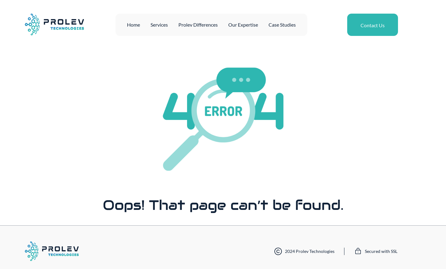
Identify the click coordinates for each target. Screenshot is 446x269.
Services (159, 25)
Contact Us (373, 25)
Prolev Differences (198, 25)
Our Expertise (243, 25)
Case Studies (282, 25)
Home (133, 25)
